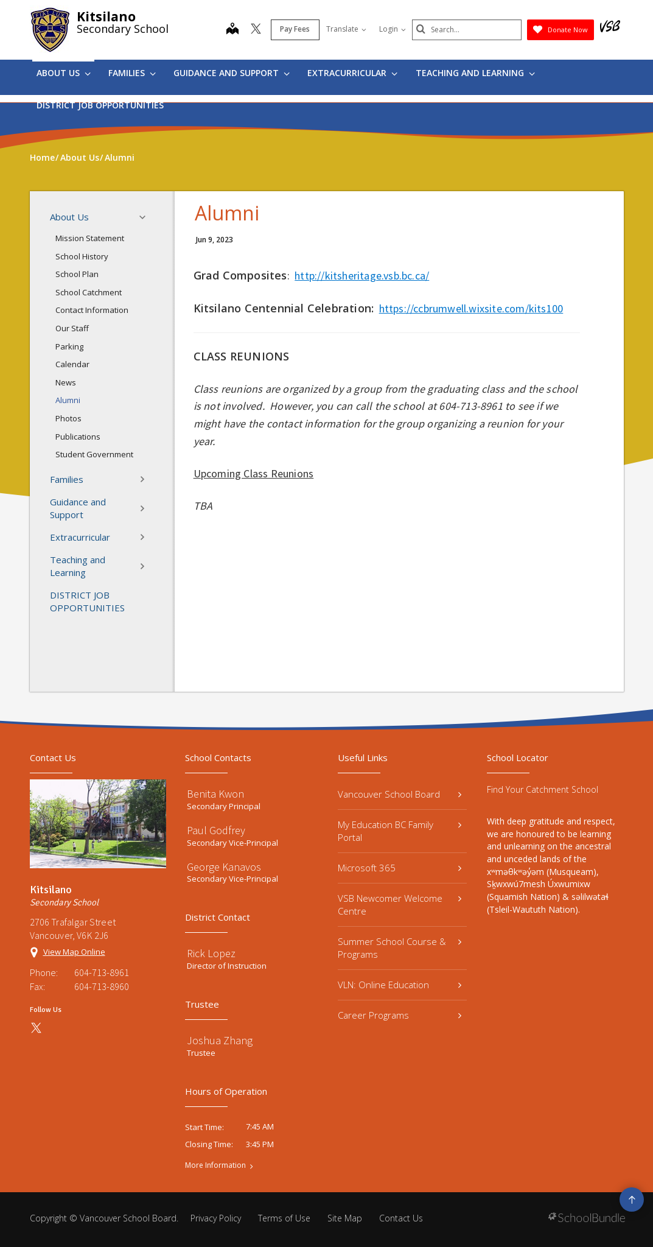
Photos (68, 418)
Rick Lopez (211, 953)
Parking (69, 346)
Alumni (67, 400)
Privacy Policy (215, 1218)
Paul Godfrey (216, 830)
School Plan (77, 274)
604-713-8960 (101, 986)
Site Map (344, 1218)
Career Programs (400, 1015)
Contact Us (401, 1218)
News (65, 382)
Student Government (94, 454)
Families (132, 73)
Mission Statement (89, 238)
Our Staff (72, 328)
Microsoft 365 (400, 868)
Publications (77, 436)
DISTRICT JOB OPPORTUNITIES (100, 105)
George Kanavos (224, 867)
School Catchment (88, 292)
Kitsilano (106, 16)
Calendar (72, 364)
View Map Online (74, 951)
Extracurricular (352, 73)
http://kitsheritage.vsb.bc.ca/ (362, 276)
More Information (215, 1165)
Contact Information (91, 309)
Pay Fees (295, 29)
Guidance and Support (231, 73)
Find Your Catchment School (542, 789)
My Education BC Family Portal (400, 830)
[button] (146, 217)
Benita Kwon (215, 794)
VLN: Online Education (400, 984)
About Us (64, 73)
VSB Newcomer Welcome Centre (400, 904)
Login (392, 29)
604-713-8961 (101, 972)
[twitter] (256, 29)
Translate (346, 29)
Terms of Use (284, 1218)
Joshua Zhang (220, 1040)
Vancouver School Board (400, 794)
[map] (232, 29)
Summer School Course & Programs (400, 947)
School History (81, 256)
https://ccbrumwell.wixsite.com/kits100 (471, 308)
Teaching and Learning (475, 73)
